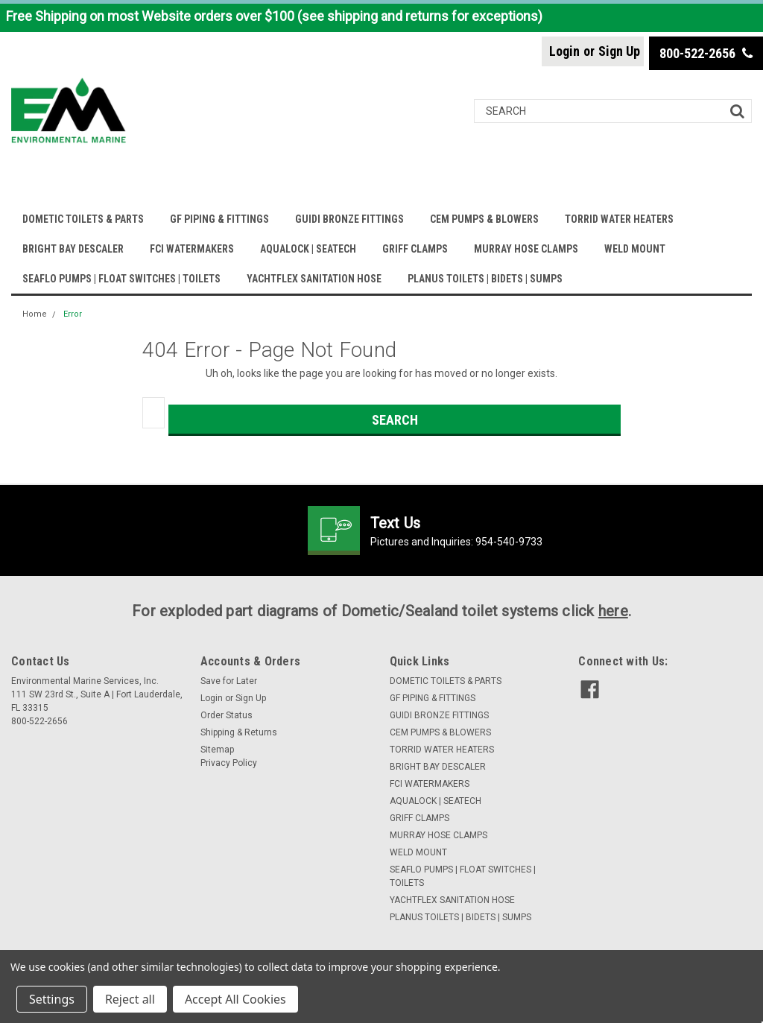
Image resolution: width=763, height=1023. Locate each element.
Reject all (130, 999)
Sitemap (217, 749)
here (613, 611)
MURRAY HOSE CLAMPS (526, 249)
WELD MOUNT (634, 249)
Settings (52, 999)
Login (564, 51)
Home (34, 314)
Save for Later (228, 681)
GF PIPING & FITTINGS (219, 219)
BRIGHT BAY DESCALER (73, 249)
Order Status (226, 715)
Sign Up (619, 51)
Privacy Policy (228, 763)
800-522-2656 (706, 53)
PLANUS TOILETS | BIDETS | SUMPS (485, 279)
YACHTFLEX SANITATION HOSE (314, 279)
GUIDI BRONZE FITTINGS (349, 219)
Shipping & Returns (238, 732)
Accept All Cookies (235, 999)
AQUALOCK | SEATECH (308, 249)
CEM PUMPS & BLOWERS (484, 219)
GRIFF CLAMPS (415, 249)
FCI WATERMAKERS (192, 249)
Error (72, 314)
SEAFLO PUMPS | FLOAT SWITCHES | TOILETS (121, 279)
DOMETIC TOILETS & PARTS (83, 219)
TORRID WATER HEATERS (619, 219)
